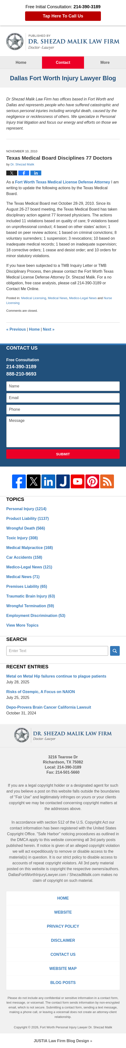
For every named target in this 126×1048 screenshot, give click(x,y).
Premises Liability (26, 586)
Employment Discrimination (35, 616)
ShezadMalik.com (85, 875)
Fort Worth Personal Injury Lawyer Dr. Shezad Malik (76, 1027)
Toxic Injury (22, 538)
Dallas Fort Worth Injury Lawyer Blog (63, 41)
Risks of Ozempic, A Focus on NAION (40, 692)
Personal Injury (26, 509)
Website (63, 912)
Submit (63, 454)
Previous (16, 329)
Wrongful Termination (30, 606)
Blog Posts (63, 983)
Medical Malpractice (29, 548)
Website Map (63, 968)
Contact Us (63, 954)
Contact (63, 62)
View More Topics (22, 625)
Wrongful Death (25, 528)
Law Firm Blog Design (61, 1041)
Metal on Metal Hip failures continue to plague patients (56, 676)
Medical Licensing (33, 298)
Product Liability (27, 518)
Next (49, 329)
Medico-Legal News (83, 298)
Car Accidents (24, 557)
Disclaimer (63, 940)
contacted (53, 803)
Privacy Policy (63, 926)
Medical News (57, 298)
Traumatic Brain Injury (30, 596)
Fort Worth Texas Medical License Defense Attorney (62, 182)
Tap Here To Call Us (63, 16)
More (105, 62)
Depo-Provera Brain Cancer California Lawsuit (48, 707)
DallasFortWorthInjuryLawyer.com (37, 875)
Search (115, 651)
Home (21, 62)
